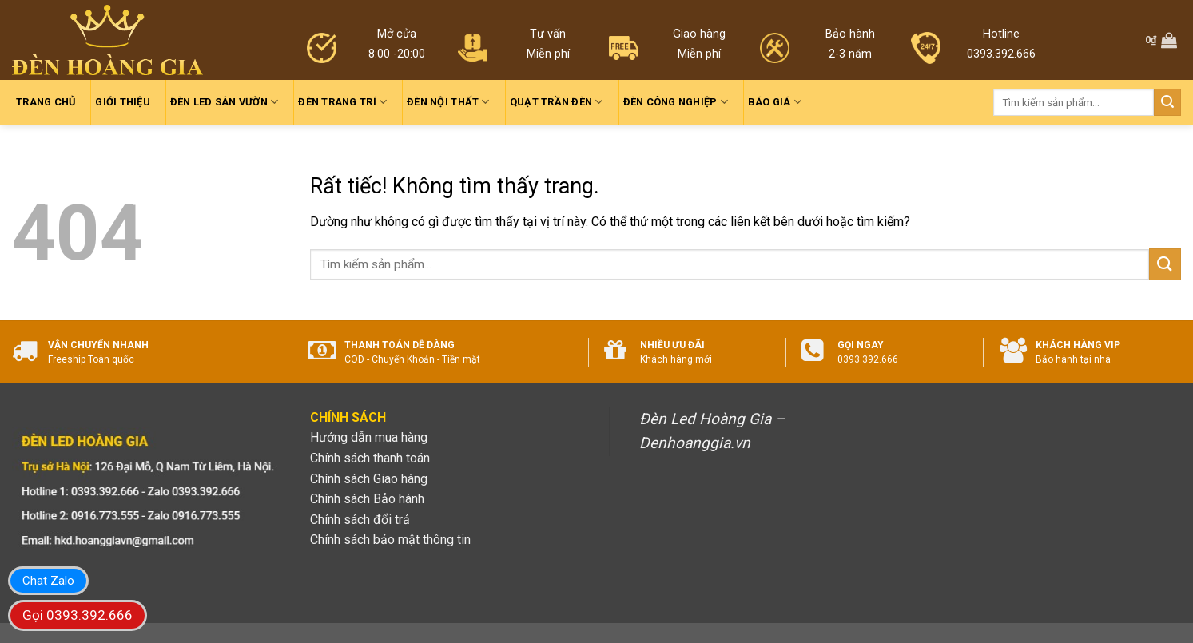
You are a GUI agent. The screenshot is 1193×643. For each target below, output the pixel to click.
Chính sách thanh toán (370, 458)
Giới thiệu (122, 102)
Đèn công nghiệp (675, 101)
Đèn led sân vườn (224, 101)
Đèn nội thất (448, 101)
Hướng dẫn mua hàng (368, 437)
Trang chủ (45, 102)
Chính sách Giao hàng (368, 478)
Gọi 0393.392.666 (77, 615)
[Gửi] (1167, 102)
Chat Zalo (48, 581)
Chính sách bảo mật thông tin (390, 539)
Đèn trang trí (342, 101)
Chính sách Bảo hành (367, 498)
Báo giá (774, 101)
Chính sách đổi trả (360, 519)
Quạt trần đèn (556, 101)
